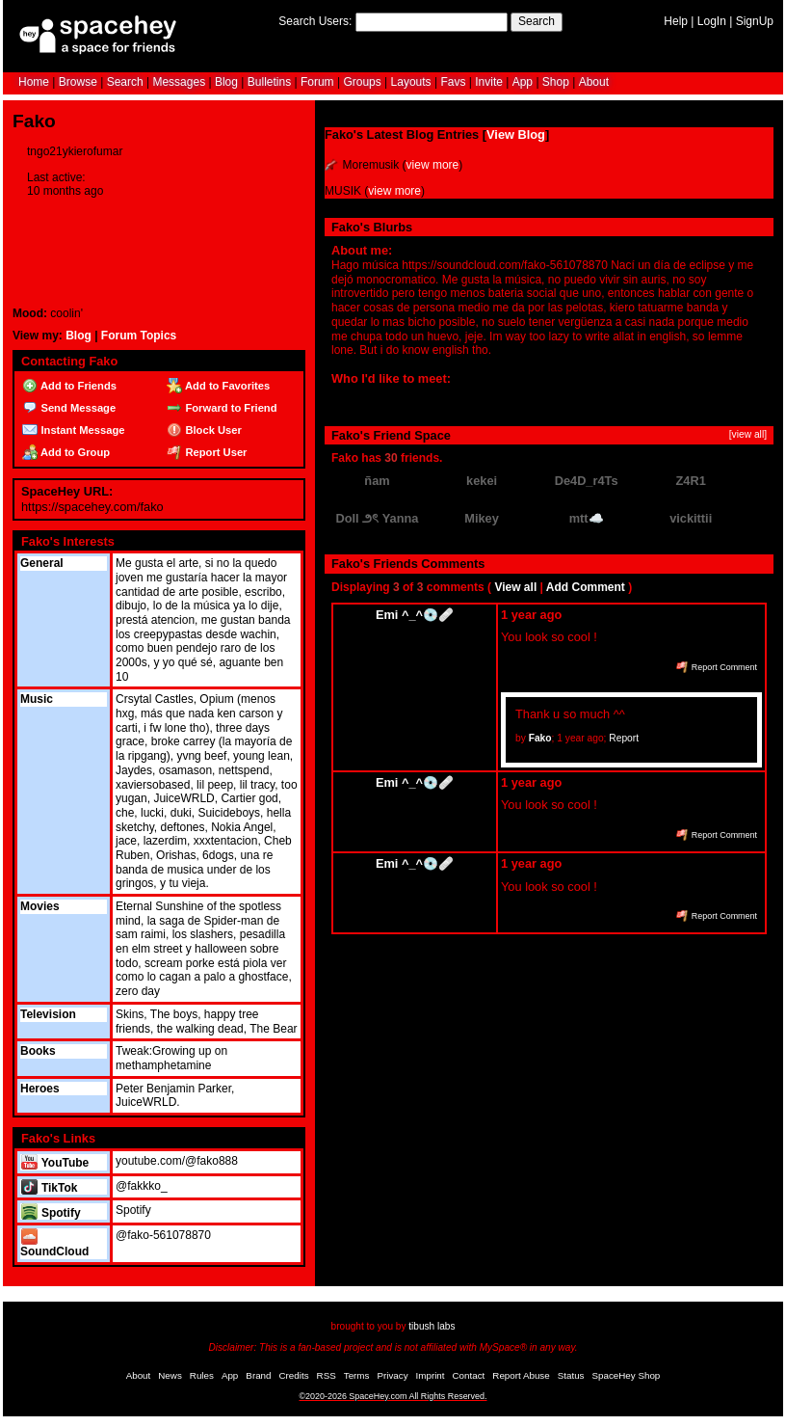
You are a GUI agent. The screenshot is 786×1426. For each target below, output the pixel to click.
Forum (317, 82)
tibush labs (431, 1326)
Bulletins (269, 82)
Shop (555, 82)
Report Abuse (520, 1375)
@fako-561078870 (163, 1235)
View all (515, 587)
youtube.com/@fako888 (177, 1161)
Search (536, 21)
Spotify (50, 1213)
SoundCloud (54, 1244)
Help (676, 21)
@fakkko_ (142, 1186)
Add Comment (585, 587)
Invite (489, 82)
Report (624, 738)
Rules (202, 1375)
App (522, 82)
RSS (326, 1375)
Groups (361, 82)
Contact (469, 1375)
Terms (357, 1375)
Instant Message (73, 430)
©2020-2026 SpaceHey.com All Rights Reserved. (392, 1396)
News (170, 1375)
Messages (178, 82)
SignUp (754, 21)
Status (571, 1375)
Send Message (69, 408)
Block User (204, 430)
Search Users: (315, 21)
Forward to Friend (221, 408)
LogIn (711, 21)
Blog (226, 82)
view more (432, 165)
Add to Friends (69, 385)
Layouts (411, 82)
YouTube (55, 1163)
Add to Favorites (218, 385)
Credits (294, 1375)
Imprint (430, 1375)
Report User (207, 452)
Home (33, 82)
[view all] (748, 434)
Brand (258, 1375)
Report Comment (716, 667)
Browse (78, 82)
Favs (452, 82)
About (594, 82)
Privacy (392, 1375)
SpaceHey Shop (626, 1375)
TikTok (49, 1188)
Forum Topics (138, 335)
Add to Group (66, 452)
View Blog (515, 134)
